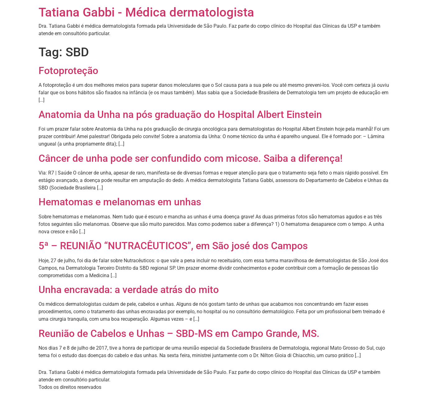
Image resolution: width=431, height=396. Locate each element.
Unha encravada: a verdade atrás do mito (129, 290)
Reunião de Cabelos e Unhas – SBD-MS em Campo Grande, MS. (179, 333)
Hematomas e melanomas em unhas (120, 202)
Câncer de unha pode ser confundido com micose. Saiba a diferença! (190, 158)
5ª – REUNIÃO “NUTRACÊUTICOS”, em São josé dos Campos (173, 246)
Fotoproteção (68, 71)
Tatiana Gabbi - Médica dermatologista (146, 12)
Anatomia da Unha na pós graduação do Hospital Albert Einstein (180, 114)
